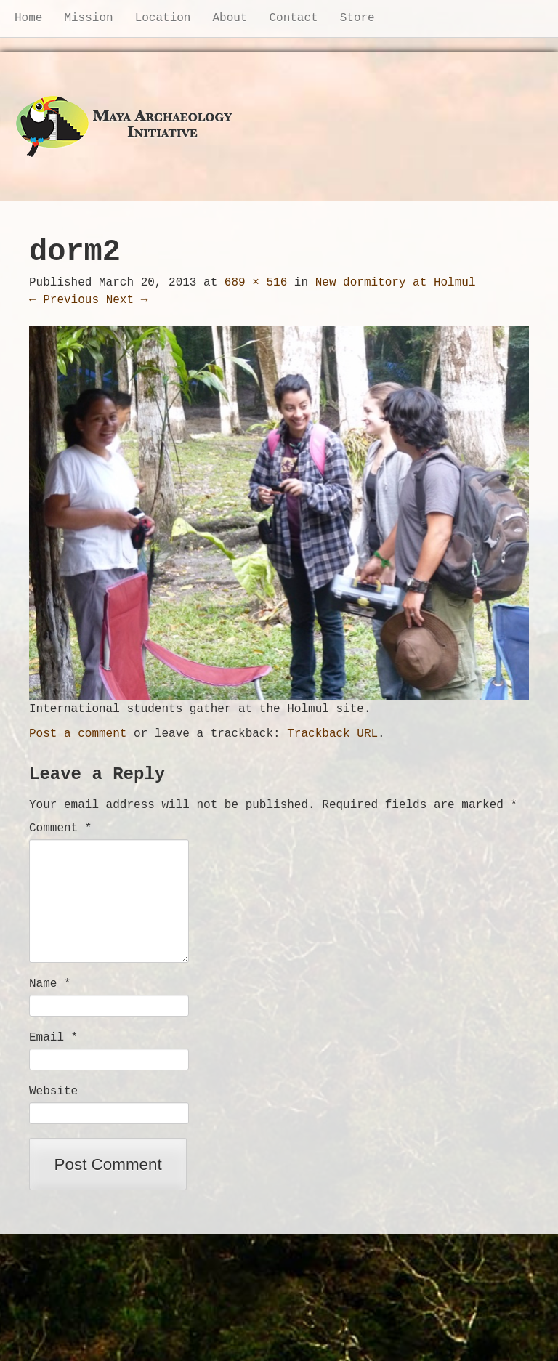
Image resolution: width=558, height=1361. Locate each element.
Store (357, 18)
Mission (88, 18)
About (229, 18)
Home (28, 18)
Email (53, 1037)
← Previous (64, 300)
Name (50, 983)
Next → (127, 300)
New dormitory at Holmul (395, 282)
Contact (293, 18)
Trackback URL (332, 733)
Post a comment (77, 733)
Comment (60, 828)
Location (163, 18)
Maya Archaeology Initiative (125, 127)
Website (53, 1091)
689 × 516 (256, 282)
